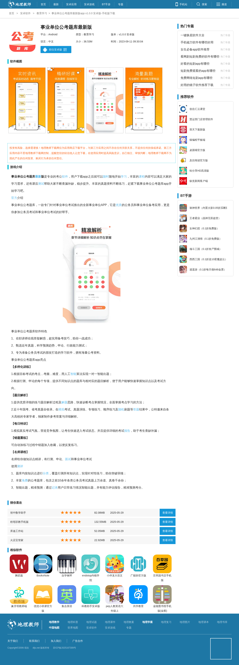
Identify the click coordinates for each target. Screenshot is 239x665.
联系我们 (34, 640)
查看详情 (167, 512)
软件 (65, 176)
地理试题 (91, 622)
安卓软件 (25, 13)
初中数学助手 (18, 512)
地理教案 (129, 622)
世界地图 (73, 627)
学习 (124, 176)
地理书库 (222, 622)
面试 (68, 459)
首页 (43, 4)
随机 (121, 409)
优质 (119, 205)
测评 (20, 466)
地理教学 (54, 622)
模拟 (61, 409)
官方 (14, 197)
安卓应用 (71, 4)
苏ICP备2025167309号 (64, 647)
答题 (136, 409)
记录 (55, 487)
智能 (73, 373)
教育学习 (42, 13)
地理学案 (147, 622)
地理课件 (110, 622)
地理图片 (185, 622)
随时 (106, 176)
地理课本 (203, 622)
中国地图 (54, 627)
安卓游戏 (89, 4)
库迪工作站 (16, 530)
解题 (64, 402)
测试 (41, 183)
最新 (56, 4)
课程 (142, 176)
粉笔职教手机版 (19, 521)
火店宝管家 (16, 540)
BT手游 (106, 4)
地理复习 (166, 622)
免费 (25, 480)
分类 (46, 473)
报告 (127, 430)
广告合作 (77, 640)
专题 (120, 4)
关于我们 (12, 640)
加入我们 (56, 640)
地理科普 (73, 622)
